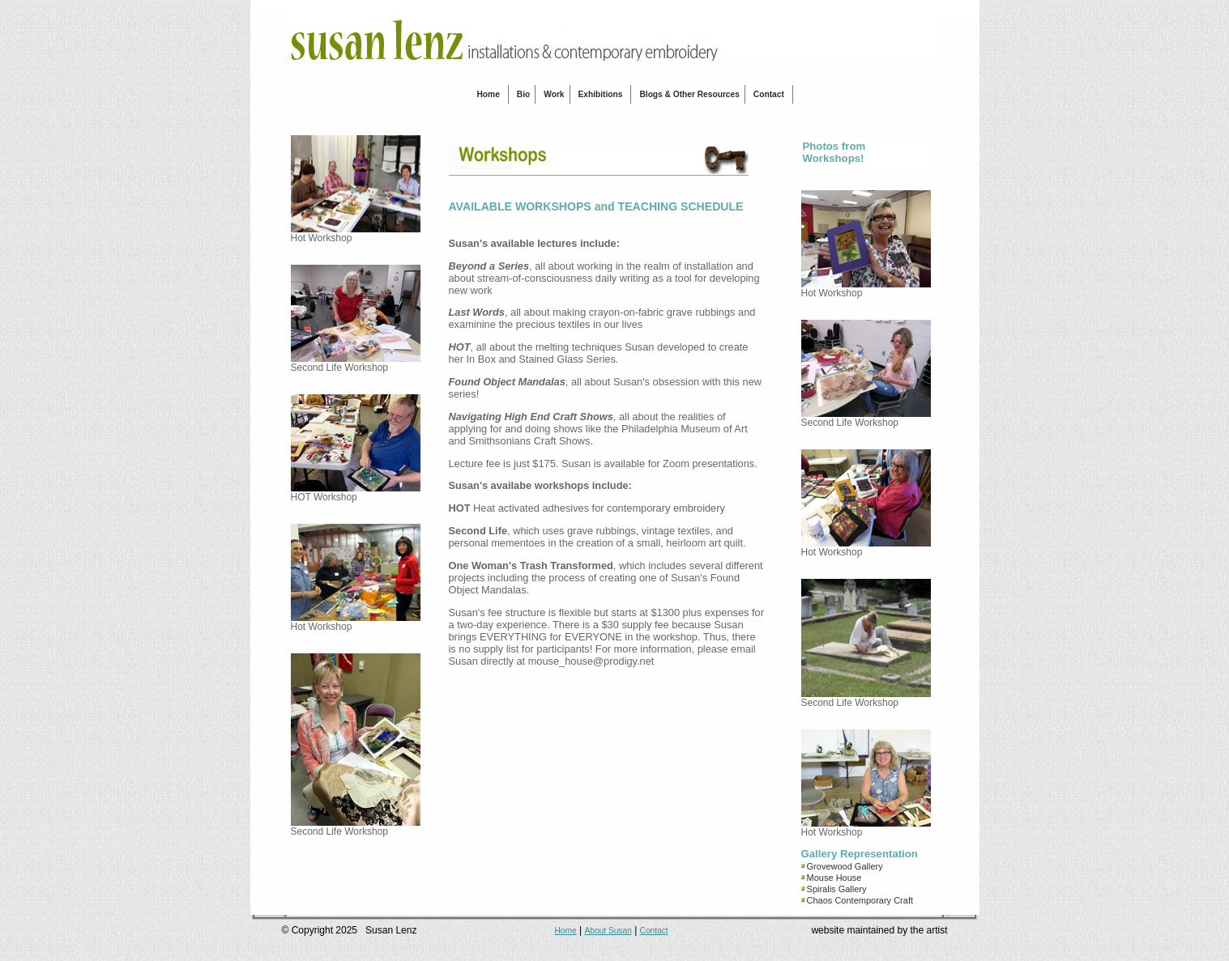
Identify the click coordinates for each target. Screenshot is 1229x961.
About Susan (607, 930)
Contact (768, 94)
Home (488, 94)
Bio (523, 94)
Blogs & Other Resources (689, 94)
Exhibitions (600, 94)
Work (554, 94)
